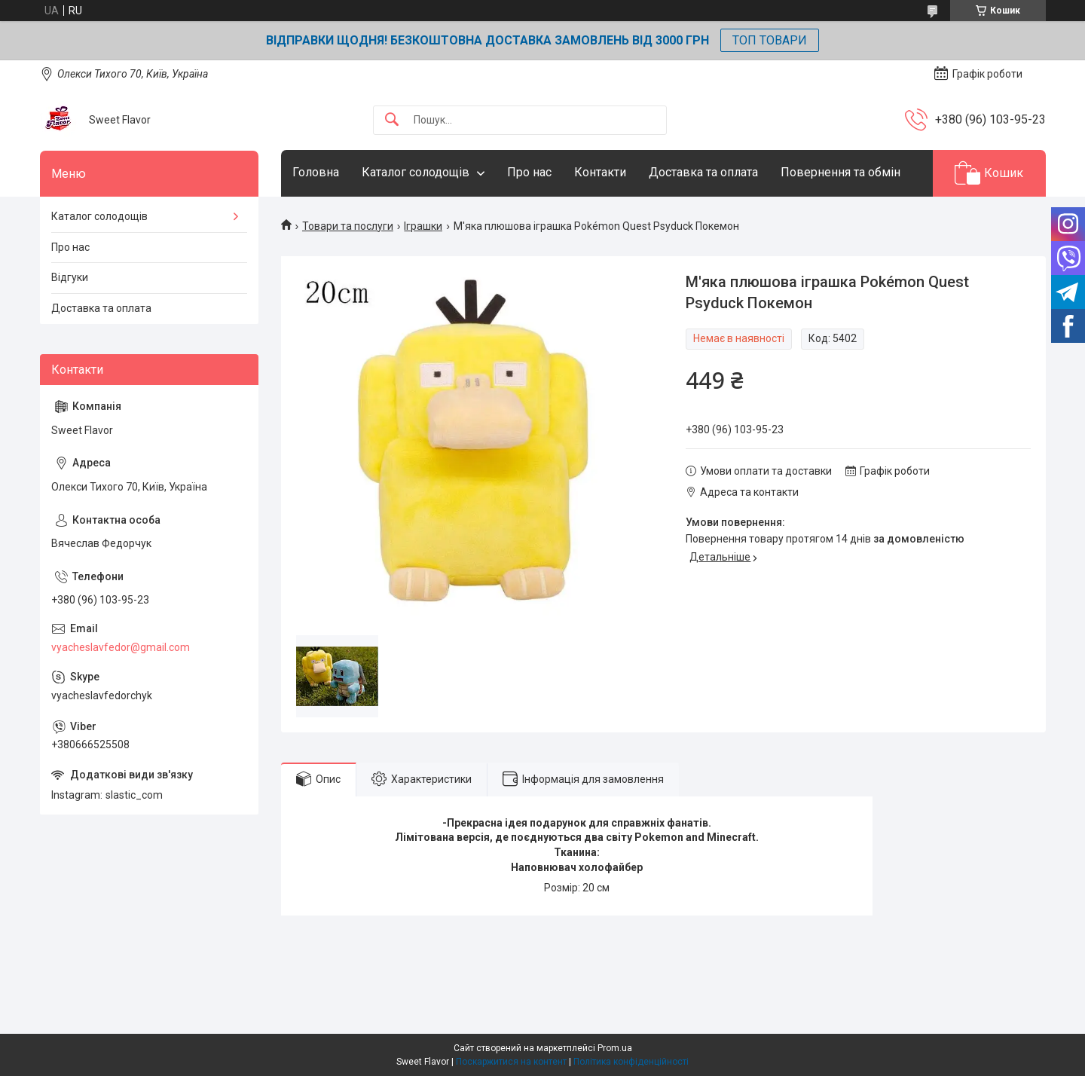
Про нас (529, 172)
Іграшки (423, 226)
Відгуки (69, 277)
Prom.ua (615, 1048)
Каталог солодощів (415, 172)
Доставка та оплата (703, 172)
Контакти (600, 172)
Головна (315, 172)
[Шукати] (391, 120)
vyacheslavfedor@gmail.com (120, 647)
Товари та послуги (347, 226)
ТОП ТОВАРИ (769, 40)
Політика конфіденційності (631, 1061)
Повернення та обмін (840, 172)
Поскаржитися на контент (511, 1061)
